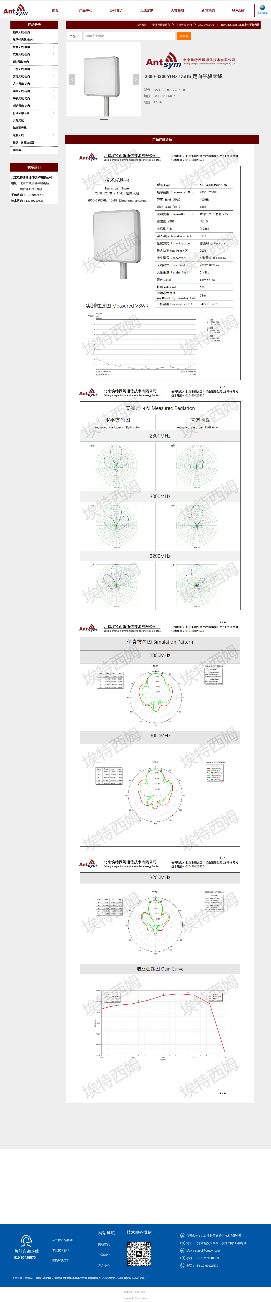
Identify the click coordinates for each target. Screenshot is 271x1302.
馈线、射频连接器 (34, 142)
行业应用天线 (34, 113)
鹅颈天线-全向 (21, 32)
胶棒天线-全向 (34, 47)
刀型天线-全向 (34, 69)
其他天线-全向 (34, 76)
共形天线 (18, 120)
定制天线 (34, 135)
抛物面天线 (19, 127)
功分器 (17, 150)
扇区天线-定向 (34, 91)
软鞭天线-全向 (34, 54)
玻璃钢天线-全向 (34, 39)
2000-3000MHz (206, 24)
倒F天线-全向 (34, 61)
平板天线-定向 (34, 98)
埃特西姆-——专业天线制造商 (153, 24)
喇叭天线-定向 (21, 105)
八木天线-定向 (34, 83)
